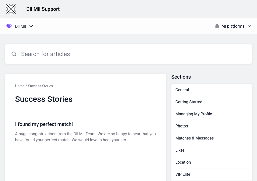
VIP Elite (182, 174)
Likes (180, 150)
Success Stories (40, 86)
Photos (181, 126)
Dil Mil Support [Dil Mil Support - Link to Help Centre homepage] (43, 9)
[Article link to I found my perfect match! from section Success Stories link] (85, 131)
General (182, 89)
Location (183, 162)
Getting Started (189, 102)
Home (20, 86)
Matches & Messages (194, 138)
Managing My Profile (193, 114)
